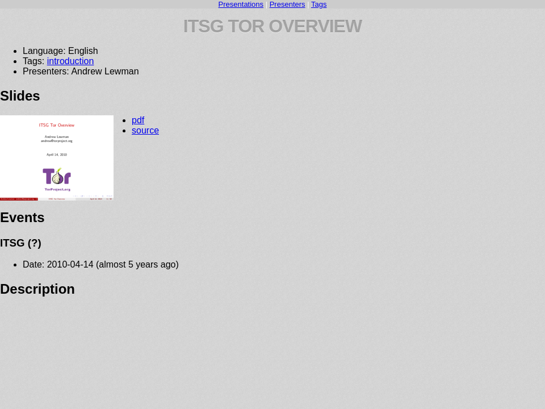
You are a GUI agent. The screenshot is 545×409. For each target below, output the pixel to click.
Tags (318, 4)
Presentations (241, 4)
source (145, 130)
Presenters (287, 4)
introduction (70, 61)
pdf (138, 120)
